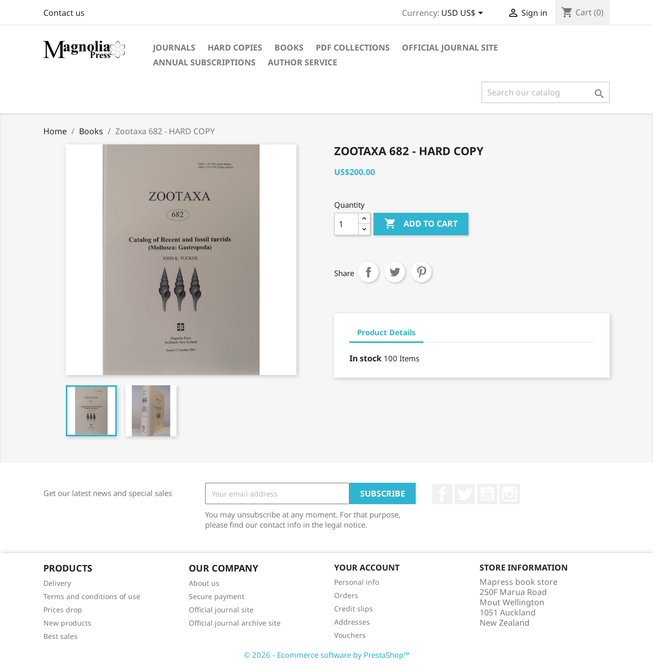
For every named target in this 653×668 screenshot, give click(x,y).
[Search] (546, 92)
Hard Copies (235, 47)
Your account (366, 567)
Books (289, 47)
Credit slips (353, 608)
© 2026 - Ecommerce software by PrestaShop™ (327, 655)
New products (67, 623)
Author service (302, 62)
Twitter (465, 494)
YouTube (487, 494)
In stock (365, 358)
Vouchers (350, 635)
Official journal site (450, 47)
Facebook (442, 494)
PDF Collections (353, 47)
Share (368, 272)
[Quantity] (346, 224)
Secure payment (216, 596)
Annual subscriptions (204, 62)
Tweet (395, 272)
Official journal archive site (235, 623)
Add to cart (421, 224)
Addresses (352, 622)
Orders (346, 595)
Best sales (60, 636)
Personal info (356, 582)
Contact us (64, 12)
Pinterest (421, 272)
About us (204, 583)
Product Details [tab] (386, 332)
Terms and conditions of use (91, 596)
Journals (174, 47)
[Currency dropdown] (464, 14)
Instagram (509, 494)
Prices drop (62, 609)
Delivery (57, 583)
